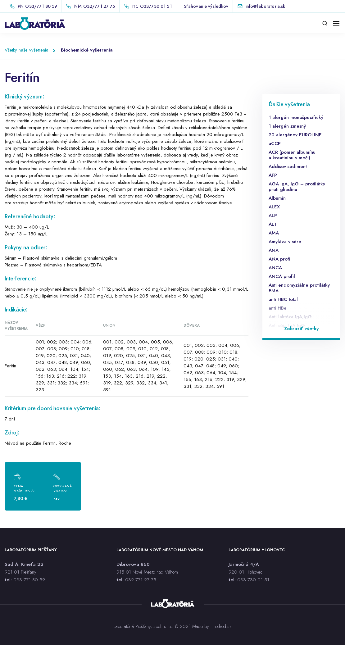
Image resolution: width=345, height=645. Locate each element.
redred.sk (222, 626)
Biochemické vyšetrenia (87, 50)
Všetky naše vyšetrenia (26, 50)
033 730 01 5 (252, 579)
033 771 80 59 (29, 579)
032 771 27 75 (140, 579)
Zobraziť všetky (301, 328)
